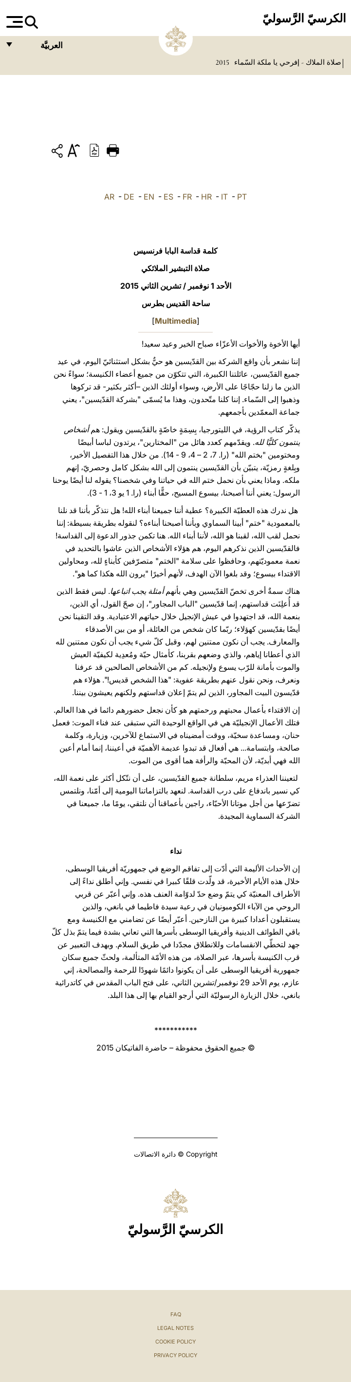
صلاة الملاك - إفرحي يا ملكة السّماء (286, 62)
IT (224, 197)
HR (206, 197)
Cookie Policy (175, 1341)
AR (109, 197)
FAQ (175, 1314)
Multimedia (176, 321)
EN (149, 197)
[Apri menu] (13, 22)
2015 (222, 62)
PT (242, 197)
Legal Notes (175, 1328)
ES (168, 197)
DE (129, 197)
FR (187, 197)
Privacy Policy (175, 1355)
